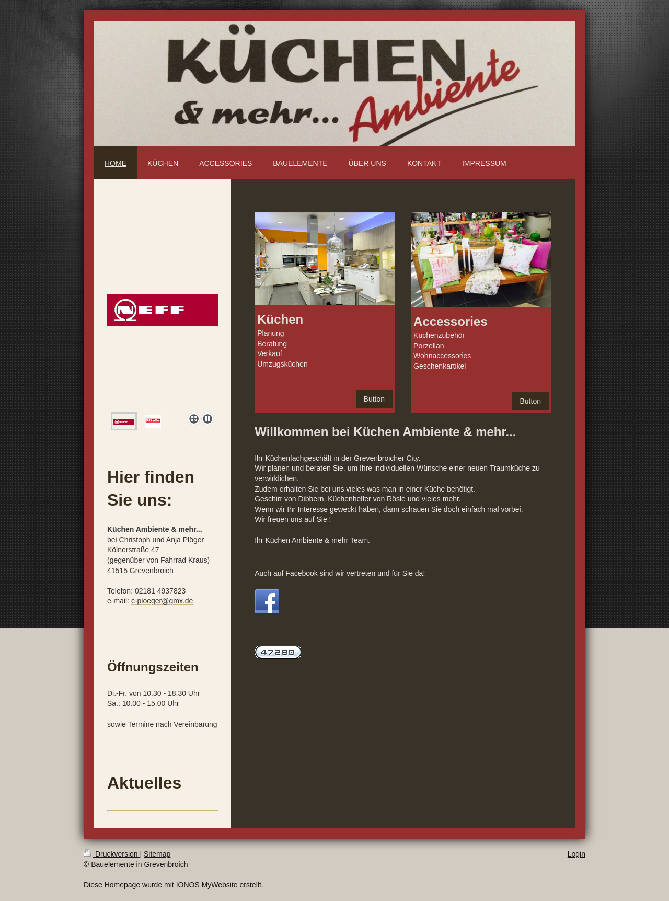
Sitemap (157, 854)
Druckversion (112, 854)
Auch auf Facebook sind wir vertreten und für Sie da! (340, 573)
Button (374, 399)
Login (576, 854)
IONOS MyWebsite (207, 885)
